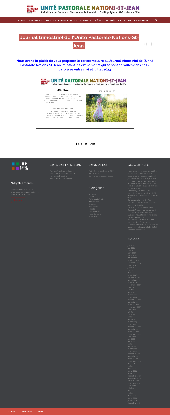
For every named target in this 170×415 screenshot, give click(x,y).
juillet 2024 (132, 290)
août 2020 (132, 386)
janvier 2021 (132, 373)
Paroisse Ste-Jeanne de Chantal (62, 174)
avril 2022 (131, 344)
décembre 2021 (134, 354)
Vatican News (94, 174)
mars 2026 (132, 253)
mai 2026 (131, 248)
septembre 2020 (134, 383)
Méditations (93, 207)
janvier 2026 (132, 258)
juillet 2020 (132, 388)
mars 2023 (132, 319)
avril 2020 (132, 393)
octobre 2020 (133, 381)
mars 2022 (132, 346)
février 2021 (132, 371)
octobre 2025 (133, 260)
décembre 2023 (134, 300)
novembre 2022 (134, 329)
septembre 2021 (134, 361)
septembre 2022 (134, 334)
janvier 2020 (132, 400)
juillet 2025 (132, 268)
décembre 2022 (134, 327)
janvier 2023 (132, 324)
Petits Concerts (95, 214)
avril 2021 (131, 366)
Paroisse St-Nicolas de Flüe (61, 178)
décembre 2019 (134, 403)
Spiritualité (93, 216)
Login (160, 411)
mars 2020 (132, 396)
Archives (92, 194)
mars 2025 (132, 273)
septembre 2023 (134, 307)
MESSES (92, 209)
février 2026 (132, 255)
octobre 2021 (133, 359)
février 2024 (132, 295)
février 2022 (132, 349)
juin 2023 (131, 314)
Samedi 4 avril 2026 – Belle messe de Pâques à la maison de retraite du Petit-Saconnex (142, 227)
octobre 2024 (133, 282)
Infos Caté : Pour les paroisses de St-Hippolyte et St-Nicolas (142, 182)
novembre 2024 (134, 280)
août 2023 (132, 309)
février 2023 (132, 322)
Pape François (94, 212)
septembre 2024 (134, 285)
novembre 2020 (134, 378)
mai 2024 (131, 292)
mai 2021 (131, 364)
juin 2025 (131, 270)
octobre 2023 (133, 305)
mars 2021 (132, 368)
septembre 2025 (134, 263)
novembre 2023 (134, 302)
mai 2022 (131, 341)
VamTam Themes (36, 411)
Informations (94, 202)
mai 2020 (131, 391)
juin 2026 (131, 245)
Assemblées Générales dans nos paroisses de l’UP (140, 221)
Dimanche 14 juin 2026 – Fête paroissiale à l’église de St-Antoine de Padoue (142, 202)
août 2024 (132, 287)
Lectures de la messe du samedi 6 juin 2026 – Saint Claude (142, 172)
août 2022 (132, 337)
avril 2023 (131, 317)
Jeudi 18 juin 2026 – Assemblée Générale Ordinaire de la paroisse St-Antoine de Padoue (142, 210)
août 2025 (132, 265)
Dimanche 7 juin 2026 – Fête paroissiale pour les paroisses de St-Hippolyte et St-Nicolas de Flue (141, 193)
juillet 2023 (132, 312)
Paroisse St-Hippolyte (58, 176)
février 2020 (132, 398)
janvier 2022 (132, 351)
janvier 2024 (132, 297)
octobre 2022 (133, 332)
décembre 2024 (134, 277)
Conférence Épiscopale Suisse (101, 176)
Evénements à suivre (97, 199)
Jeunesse (92, 204)
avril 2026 (132, 250)
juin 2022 (131, 339)
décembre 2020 (134, 376)
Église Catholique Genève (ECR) (101, 171)
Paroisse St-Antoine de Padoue (62, 171)
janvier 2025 (132, 275)
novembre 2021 (134, 356)
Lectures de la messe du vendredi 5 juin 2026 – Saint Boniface (141, 177)
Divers (91, 197)
